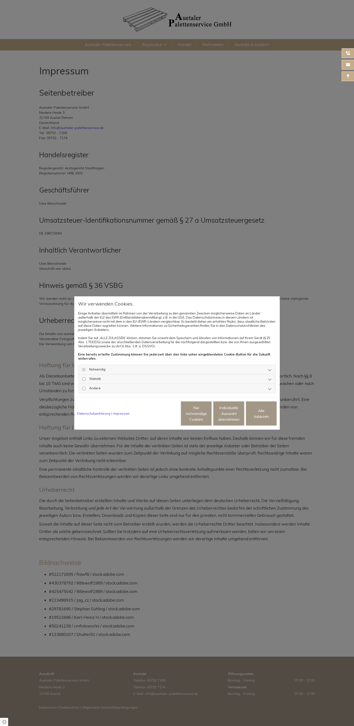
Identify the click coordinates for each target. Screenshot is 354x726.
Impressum (121, 413)
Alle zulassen (254, 413)
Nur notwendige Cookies (163, 413)
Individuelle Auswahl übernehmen (208, 413)
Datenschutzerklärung (93, 413)
